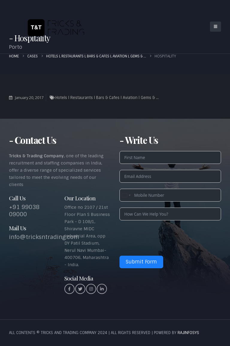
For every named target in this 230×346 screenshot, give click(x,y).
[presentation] (165, 238)
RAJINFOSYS (188, 332)
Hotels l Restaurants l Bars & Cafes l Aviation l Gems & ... (107, 97)
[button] (215, 27)
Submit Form (141, 262)
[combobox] (126, 195)
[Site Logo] (54, 26)
